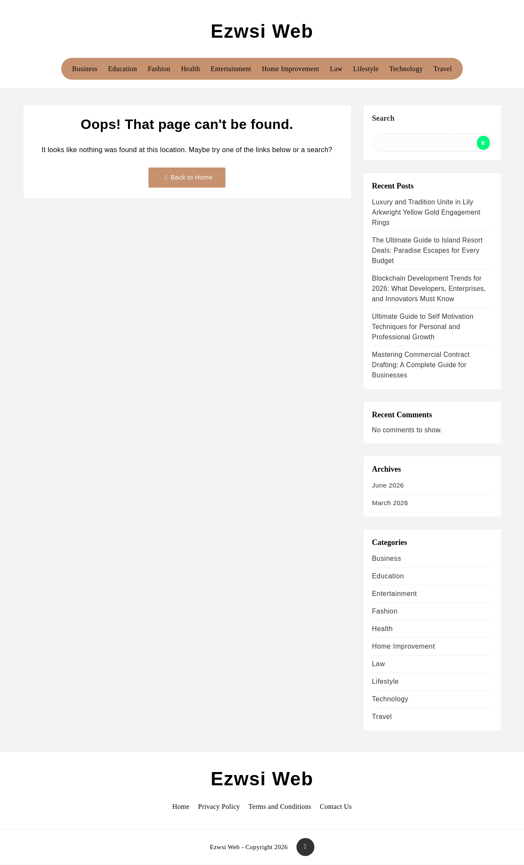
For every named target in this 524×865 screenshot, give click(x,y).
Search (383, 118)
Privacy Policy (219, 806)
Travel (443, 68)
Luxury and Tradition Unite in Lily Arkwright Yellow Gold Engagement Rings (426, 212)
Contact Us (336, 806)
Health (190, 68)
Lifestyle (366, 68)
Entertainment (231, 68)
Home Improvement (290, 68)
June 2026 (388, 485)
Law (336, 68)
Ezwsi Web (261, 31)
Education (122, 68)
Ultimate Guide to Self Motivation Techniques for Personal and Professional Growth (423, 327)
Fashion (159, 68)
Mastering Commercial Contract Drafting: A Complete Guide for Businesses (421, 365)
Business (84, 68)
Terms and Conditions (280, 806)
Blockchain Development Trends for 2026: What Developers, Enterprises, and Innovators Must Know (429, 288)
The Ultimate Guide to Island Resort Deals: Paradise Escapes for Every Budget (427, 250)
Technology (406, 68)
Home (180, 806)
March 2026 (390, 502)
